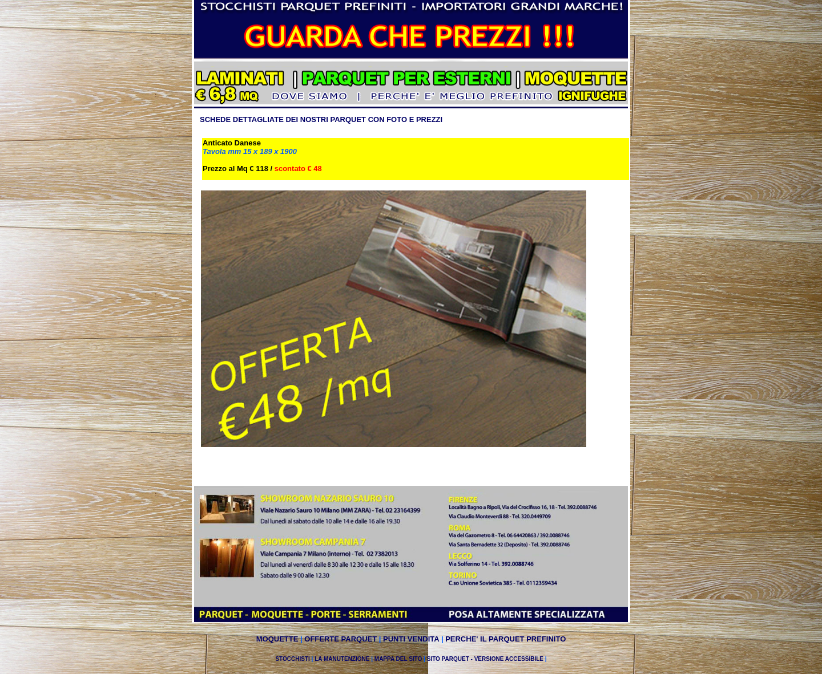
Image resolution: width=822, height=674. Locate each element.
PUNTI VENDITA (411, 639)
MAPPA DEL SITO (399, 659)
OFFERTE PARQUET (340, 639)
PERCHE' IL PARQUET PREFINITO (505, 639)
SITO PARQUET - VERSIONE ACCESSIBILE (485, 659)
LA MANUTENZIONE (342, 659)
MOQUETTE (277, 639)
